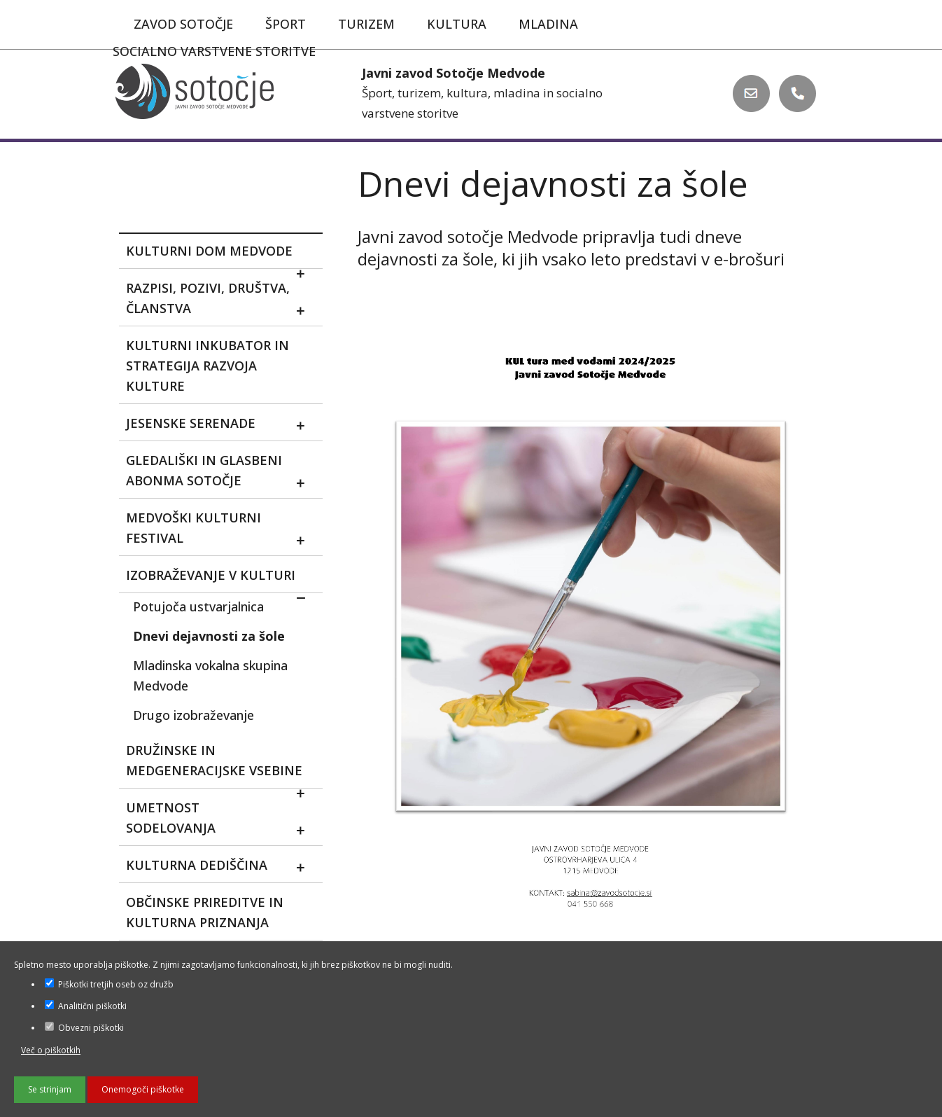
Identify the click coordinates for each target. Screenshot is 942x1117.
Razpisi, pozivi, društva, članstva (221, 301)
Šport (285, 23)
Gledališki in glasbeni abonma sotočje (221, 473)
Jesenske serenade (221, 425)
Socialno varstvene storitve (214, 51)
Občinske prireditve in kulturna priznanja (204, 912)
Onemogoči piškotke (142, 1089)
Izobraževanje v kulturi (221, 580)
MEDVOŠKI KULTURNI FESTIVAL (221, 531)
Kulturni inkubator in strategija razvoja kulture (207, 365)
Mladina (548, 23)
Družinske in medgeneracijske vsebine (221, 765)
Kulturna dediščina (221, 867)
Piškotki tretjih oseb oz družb (109, 984)
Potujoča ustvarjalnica (198, 606)
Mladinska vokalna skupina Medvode (210, 675)
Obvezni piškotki (84, 1028)
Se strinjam (49, 1089)
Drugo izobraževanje (193, 715)
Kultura (456, 23)
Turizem (366, 23)
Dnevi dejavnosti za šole (209, 635)
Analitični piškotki (86, 1006)
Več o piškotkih (50, 1050)
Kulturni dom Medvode (221, 255)
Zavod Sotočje (183, 23)
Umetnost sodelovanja (221, 820)
